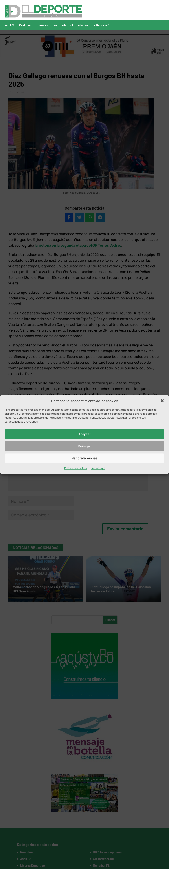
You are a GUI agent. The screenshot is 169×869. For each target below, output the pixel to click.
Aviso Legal (98, 468)
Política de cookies (75, 468)
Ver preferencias (84, 458)
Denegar (84, 446)
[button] (162, 401)
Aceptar (84, 434)
